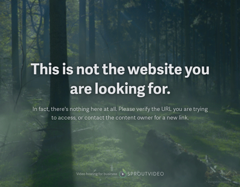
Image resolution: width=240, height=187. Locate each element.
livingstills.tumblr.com (221, 182)
